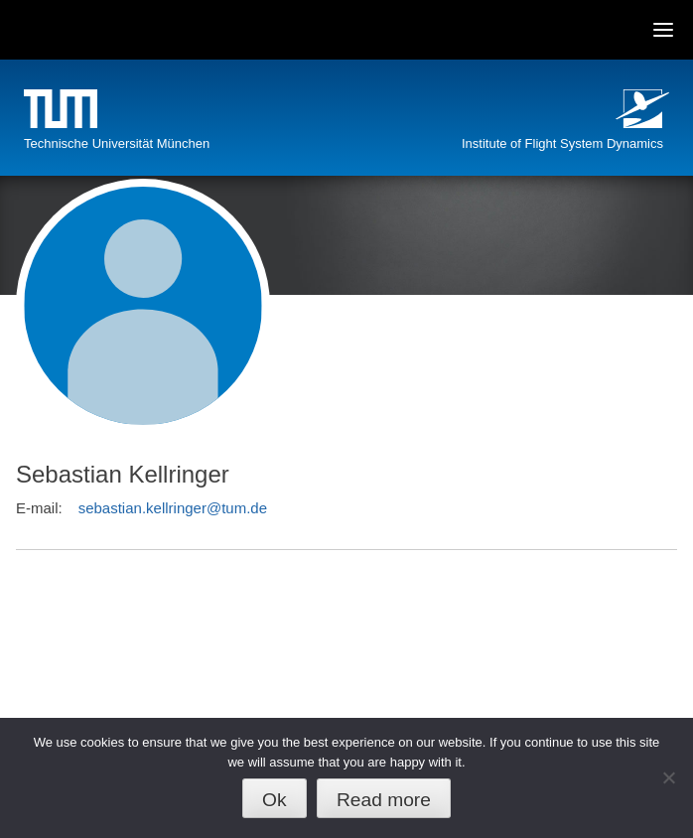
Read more (384, 799)
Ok (274, 799)
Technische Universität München (116, 143)
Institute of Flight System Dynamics (562, 143)
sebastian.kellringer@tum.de (172, 507)
